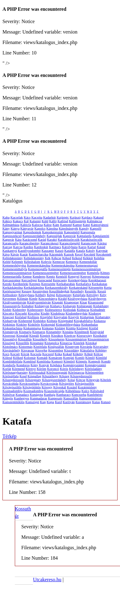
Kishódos (39, 320)
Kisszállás (25, 339)
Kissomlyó (9, 339)
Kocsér (15, 354)
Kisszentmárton (76, 339)
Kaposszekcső (12, 236)
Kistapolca (51, 343)
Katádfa (69, 250)
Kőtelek (105, 380)
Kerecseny (60, 280)
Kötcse (80, 380)
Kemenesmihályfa (14, 269)
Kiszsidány (71, 350)
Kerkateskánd (78, 287)
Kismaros (38, 332)
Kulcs (85, 391)
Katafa (80, 250)
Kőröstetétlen (94, 372)
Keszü (101, 291)
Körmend (18, 368)
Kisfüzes (33, 317)
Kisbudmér (97, 309)
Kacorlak (16, 217)
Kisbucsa (83, 309)
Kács (27, 217)
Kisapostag (71, 302)
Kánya (15, 228)
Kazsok (69, 254)
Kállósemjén (77, 221)
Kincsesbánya (47, 298)
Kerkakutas (99, 284)
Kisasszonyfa (11, 306)
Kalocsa (37, 224)
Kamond (66, 224)
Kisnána (67, 332)
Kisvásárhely (11, 350)
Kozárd (72, 387)
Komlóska (44, 361)
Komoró (57, 361)
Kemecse (58, 261)
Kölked (18, 357)
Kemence (72, 261)
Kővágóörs (66, 383)
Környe (31, 368)
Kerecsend (45, 280)
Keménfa (93, 272)
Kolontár (30, 357)
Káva (6, 254)
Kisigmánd (65, 320)
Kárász (102, 243)
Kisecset (8, 317)
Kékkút (88, 258)
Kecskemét (103, 254)
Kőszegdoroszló (81, 376)
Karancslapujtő (70, 243)
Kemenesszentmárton (86, 269)
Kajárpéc (63, 217)
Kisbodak (69, 309)
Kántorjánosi (100, 224)
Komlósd (29, 361)
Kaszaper (48, 250)
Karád (42, 239)
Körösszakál (37, 372)
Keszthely (77, 291)
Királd (62, 298)
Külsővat (8, 394)
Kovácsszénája (29, 383)
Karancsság (89, 243)
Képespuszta (101, 276)
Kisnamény (53, 332)
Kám (55, 224)
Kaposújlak (54, 236)
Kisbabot (27, 306)
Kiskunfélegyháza (68, 324)
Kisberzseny (35, 309)
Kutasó (105, 402)
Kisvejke (41, 350)
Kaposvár (69, 236)
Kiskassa (99, 320)
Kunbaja (49, 394)
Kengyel (73, 276)
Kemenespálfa (38, 269)
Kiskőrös (34, 324)
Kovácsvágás (49, 383)
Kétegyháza (27, 295)
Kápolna (52, 228)
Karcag (7, 247)
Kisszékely (40, 339)
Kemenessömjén (59, 269)
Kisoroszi (8, 335)
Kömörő (69, 361)
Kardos (28, 247)
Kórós (64, 368)
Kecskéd (89, 254)
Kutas (96, 402)
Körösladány (93, 368)
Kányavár (27, 228)
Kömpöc (81, 361)
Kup (43, 402)
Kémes (105, 272)
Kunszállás (70, 398)
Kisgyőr (73, 317)
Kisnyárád (97, 332)
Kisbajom (69, 306)
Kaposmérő (72, 232)
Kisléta (71, 328)
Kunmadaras (38, 398)
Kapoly (84, 228)
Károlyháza (70, 247)
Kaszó (59, 250)
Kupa (50, 402)
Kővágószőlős (84, 383)
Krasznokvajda (54, 391)
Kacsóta (36, 217)
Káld (45, 221)
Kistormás (25, 346)
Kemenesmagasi (87, 265)
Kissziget (8, 343)
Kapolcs (40, 228)
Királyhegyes (97, 298)
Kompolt (94, 361)
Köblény (101, 350)
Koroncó (53, 368)
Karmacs (55, 247)
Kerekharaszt (97, 280)
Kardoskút (41, 247)
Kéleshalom (32, 261)
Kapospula (88, 232)
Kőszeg (64, 376)
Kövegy (47, 387)
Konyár (44, 365)
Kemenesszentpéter (45, 272)
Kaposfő (95, 228)
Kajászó (75, 217)
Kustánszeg (83, 402)
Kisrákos (57, 335)
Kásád (101, 247)
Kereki (7, 284)
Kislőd (93, 328)
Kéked (66, 258)
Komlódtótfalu (12, 361)
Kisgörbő (46, 317)
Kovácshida (10, 383)
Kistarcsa (66, 343)
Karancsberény (29, 243)
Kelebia (99, 258)
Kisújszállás (56, 346)
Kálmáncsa (94, 221)
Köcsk (25, 354)
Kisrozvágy (84, 335)
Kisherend (25, 320)
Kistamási (36, 343)
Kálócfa (25, 224)
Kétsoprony (64, 295)
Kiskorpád (48, 324)
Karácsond (30, 239)
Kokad (67, 354)
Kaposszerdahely (34, 236)
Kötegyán (93, 380)
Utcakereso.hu (47, 579)
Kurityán (69, 402)
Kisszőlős (22, 343)
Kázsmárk (56, 254)
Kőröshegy (76, 368)
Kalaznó (35, 221)
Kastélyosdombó (29, 250)
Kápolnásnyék (68, 228)
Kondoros (23, 365)
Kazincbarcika (38, 254)
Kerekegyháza (78, 280)
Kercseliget (29, 280)
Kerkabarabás (65, 284)
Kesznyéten (40, 291)
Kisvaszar (27, 350)
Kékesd (77, 258)
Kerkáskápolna (12, 287)
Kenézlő (61, 276)
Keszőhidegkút (59, 291)
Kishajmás (87, 317)
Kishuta (52, 320)
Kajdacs (86, 217)
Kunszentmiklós (13, 402)
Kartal (91, 247)
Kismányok (10, 332)
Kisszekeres (56, 339)
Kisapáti (57, 302)
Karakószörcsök (69, 239)
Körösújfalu (10, 376)
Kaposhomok (32, 232)
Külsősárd (97, 391)
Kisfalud (21, 317)
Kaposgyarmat (12, 232)
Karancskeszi (49, 243)
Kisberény (19, 309)
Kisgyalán (61, 317)
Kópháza (56, 365)
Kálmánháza (10, 224)
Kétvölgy (92, 295)
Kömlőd (101, 357)
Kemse (27, 276)
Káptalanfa (84, 236)
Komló (80, 357)
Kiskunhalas (89, 324)
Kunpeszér (55, 398)
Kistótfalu (40, 346)
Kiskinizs (8, 324)
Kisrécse (70, 335)
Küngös (7, 398)
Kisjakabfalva (83, 320)
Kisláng (60, 328)
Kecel (79, 254)
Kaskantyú (9, 250)
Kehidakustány (12, 258)
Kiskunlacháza (12, 328)
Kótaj (71, 380)
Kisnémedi (81, 332)
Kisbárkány (101, 306)
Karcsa (18, 247)
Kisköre (21, 324)
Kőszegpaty (33, 380)
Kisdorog (95, 313)
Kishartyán (9, 320)
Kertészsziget (11, 291)
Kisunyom (72, 346)
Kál (26, 221)
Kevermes (9, 298)
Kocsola (35, 354)
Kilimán (22, 298)
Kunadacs (22, 394)
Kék (47, 258)
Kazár (24, 254)
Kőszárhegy (50, 376)
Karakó (52, 239)
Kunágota (36, 394)
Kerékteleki (20, 284)
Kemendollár (88, 261)
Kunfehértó (94, 394)
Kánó (86, 224)
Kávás (14, 254)
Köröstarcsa (76, 372)
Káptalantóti (101, 236)
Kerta (107, 287)
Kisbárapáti (84, 306)
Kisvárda (86, 346)
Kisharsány (102, 317)
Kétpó (51, 295)
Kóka (58, 354)
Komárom (55, 357)
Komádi (42, 357)
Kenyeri (85, 276)
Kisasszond (95, 302)
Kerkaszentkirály (56, 287)
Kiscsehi (21, 313)
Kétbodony (10, 295)
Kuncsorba (79, 394)
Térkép (9, 436)
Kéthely (40, 295)
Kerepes (34, 284)
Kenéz (50, 276)
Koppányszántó (73, 365)
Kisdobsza (58, 313)
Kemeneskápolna (39, 265)
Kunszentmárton (90, 398)
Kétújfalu (79, 295)
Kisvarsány (101, 346)
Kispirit (45, 335)
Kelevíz (46, 261)
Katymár (102, 250)
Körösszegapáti (56, 372)
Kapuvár (8, 239)
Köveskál (59, 387)
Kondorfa (8, 365)
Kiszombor (55, 350)
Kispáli (34, 335)
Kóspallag (34, 376)
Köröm (41, 368)
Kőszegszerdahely (54, 380)
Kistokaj (91, 343)
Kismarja (25, 332)
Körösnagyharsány (15, 372)
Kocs (6, 354)
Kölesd (7, 357)
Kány (6, 228)
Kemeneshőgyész (14, 265)
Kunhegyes (21, 398)
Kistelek (79, 343)
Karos (82, 247)
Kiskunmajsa (32, 328)
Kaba (6, 217)
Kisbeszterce (53, 309)
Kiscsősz (34, 313)
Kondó (105, 361)
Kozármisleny (87, 387)
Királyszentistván (14, 302)
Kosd (23, 376)
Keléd (6, 261)
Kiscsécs (8, 313)
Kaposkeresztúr (52, 232)
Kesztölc (91, 291)
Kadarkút (49, 217)
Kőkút (88, 354)
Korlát (6, 368)
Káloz (47, 224)
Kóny (34, 365)
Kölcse (98, 354)
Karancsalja (10, 243)
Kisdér (45, 313)
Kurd (58, 402)
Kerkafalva (83, 284)
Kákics (7, 221)
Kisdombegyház (76, 313)
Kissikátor (100, 335)
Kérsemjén (96, 287)
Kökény (78, 354)
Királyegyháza (77, 298)
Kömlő (90, 357)
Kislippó (82, 328)
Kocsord (48, 354)
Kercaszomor (11, 280)
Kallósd (62, 221)
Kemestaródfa (12, 276)
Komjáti (68, 357)
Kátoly (90, 250)
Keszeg (26, 291)
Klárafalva (87, 350)
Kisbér (6, 309)
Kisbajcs (56, 306)
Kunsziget (32, 402)
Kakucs (18, 221)
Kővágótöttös (32, 387)
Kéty (103, 295)
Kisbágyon (42, 306)
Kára (18, 239)
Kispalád (22, 335)
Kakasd (98, 217)
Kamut (77, 224)
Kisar (83, 302)
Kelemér (17, 261)
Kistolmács (10, 346)
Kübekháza (73, 391)
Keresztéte (48, 284)
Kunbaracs (63, 394)
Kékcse (56, 258)
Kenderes (39, 276)
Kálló (52, 221)
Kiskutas (48, 328)
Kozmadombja (12, 391)
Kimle (33, 298)
